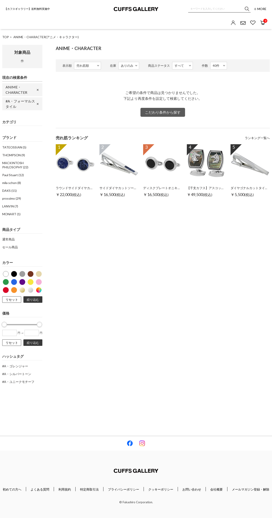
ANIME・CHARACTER (16, 89)
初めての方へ (12, 489)
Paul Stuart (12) (13, 175)
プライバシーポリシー (123, 489)
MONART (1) (11, 214)
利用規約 (64, 489)
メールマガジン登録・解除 (250, 489)
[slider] (4, 324)
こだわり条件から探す (163, 112)
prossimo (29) (11, 198)
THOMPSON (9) (13, 155)
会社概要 (216, 489)
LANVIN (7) (10, 206)
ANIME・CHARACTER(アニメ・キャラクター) (46, 37)
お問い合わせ (191, 489)
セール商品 (10, 247)
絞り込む (33, 299)
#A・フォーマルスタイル (20, 104)
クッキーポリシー (160, 489)
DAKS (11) (9, 190)
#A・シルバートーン (16, 374)
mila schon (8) (11, 183)
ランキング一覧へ (257, 138)
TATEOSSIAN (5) (14, 147)
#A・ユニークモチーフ (18, 382)
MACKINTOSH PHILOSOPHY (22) (15, 165)
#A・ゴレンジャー (15, 366)
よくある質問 (40, 489)
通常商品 (8, 239)
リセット (12, 299)
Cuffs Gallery (136, 9)
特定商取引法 (89, 489)
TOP (5, 37)
